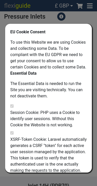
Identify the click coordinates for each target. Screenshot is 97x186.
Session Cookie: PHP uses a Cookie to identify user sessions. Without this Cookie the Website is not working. (45, 118)
